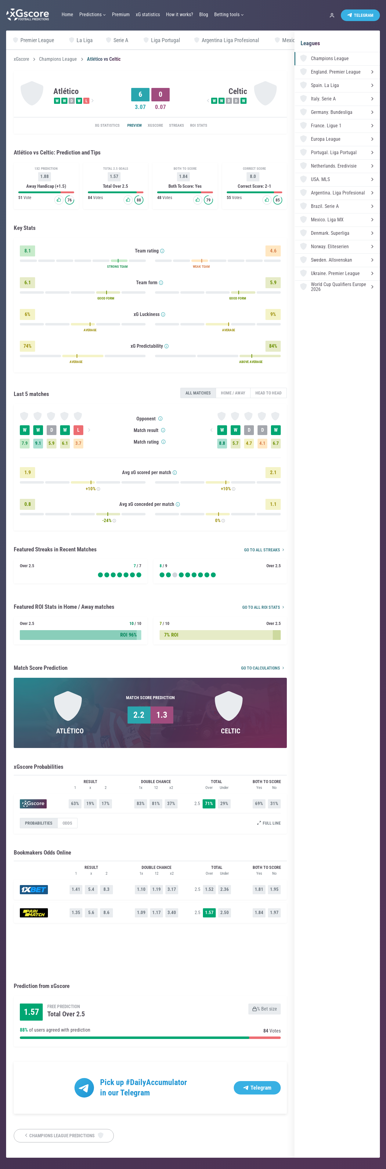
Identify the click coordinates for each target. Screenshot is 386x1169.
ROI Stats (207, 125)
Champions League (58, 59)
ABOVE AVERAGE (250, 363)
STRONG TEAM (117, 267)
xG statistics (97, 125)
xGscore (21, 59)
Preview (129, 125)
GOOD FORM (105, 299)
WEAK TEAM (201, 267)
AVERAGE (90, 331)
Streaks (180, 125)
